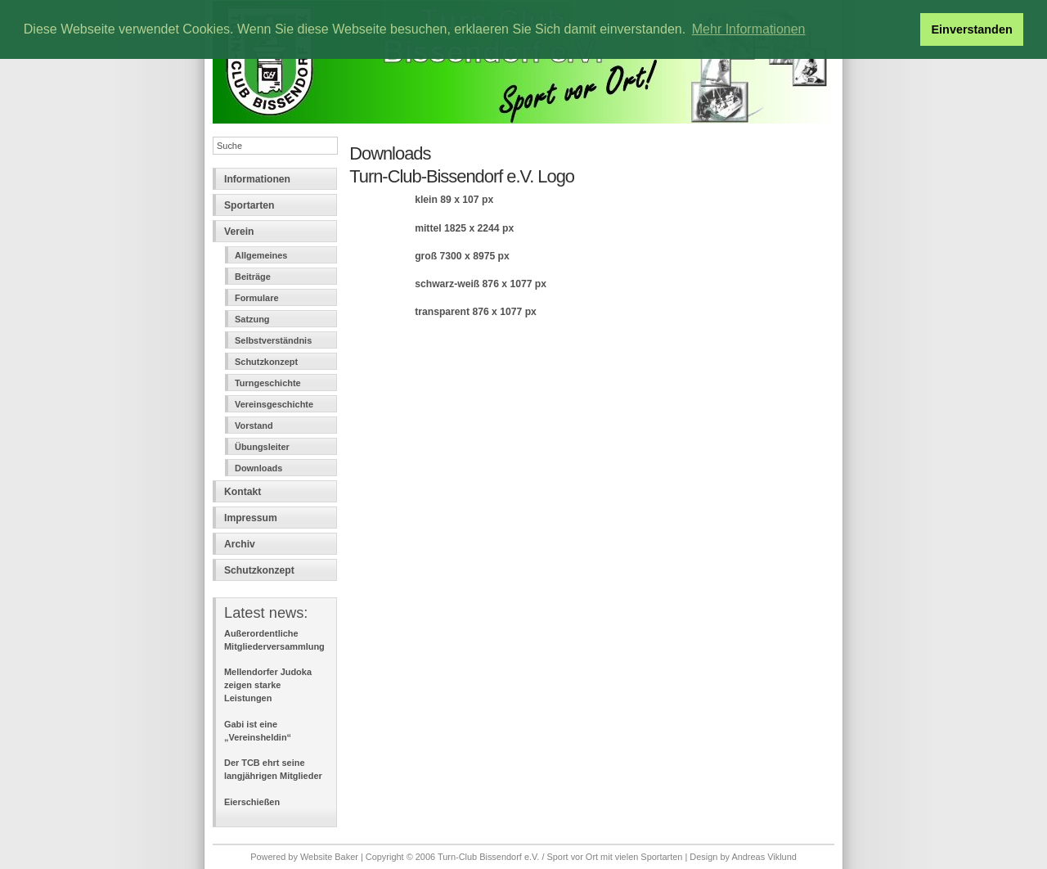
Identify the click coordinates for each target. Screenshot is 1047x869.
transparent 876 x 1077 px (476, 311)
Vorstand (254, 425)
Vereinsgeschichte (274, 404)
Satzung (252, 319)
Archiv (239, 544)
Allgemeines (261, 255)
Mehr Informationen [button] (749, 29)
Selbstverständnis (273, 340)
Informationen (257, 179)
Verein (239, 231)
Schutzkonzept (266, 362)
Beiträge (253, 276)
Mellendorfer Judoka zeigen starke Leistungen (268, 685)
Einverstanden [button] (972, 29)
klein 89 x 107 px (454, 199)
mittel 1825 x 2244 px (464, 228)
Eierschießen (252, 802)
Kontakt (242, 492)
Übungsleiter (262, 447)
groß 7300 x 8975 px (462, 256)
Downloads (258, 468)
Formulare (257, 298)
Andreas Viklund (763, 857)
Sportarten (249, 205)
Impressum (250, 518)
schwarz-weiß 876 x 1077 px (480, 284)
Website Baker (329, 857)
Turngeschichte (268, 383)
